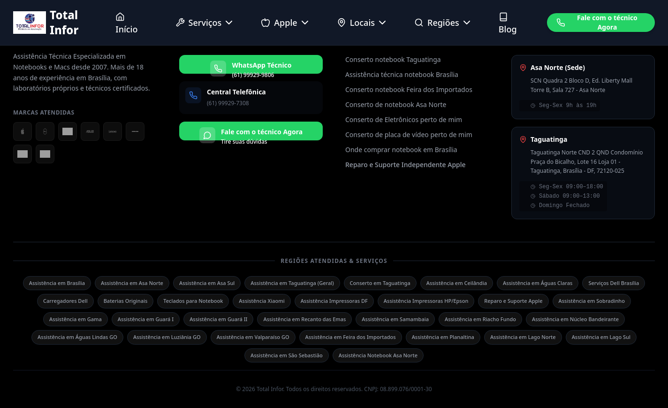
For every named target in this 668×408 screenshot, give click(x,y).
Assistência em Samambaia (395, 319)
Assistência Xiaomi (261, 300)
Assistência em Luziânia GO (167, 336)
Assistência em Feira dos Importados (350, 336)
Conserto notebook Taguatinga (393, 59)
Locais (362, 22)
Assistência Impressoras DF (334, 300)
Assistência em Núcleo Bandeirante (575, 319)
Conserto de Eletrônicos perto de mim (403, 119)
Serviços (205, 22)
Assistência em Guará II (218, 319)
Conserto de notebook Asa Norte (395, 104)
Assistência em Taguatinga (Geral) (292, 282)
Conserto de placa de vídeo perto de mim (408, 134)
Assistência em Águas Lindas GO (77, 336)
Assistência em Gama (75, 319)
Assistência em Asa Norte (132, 282)
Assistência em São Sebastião (286, 355)
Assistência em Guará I (146, 319)
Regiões (443, 22)
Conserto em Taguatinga (380, 282)
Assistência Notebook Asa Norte (378, 355)
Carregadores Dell (65, 300)
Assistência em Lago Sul (601, 336)
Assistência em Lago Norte (523, 336)
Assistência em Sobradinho (592, 300)
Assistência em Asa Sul (207, 282)
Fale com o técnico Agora (597, 22)
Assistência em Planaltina (443, 336)
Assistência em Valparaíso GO (253, 336)
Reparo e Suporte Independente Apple (405, 164)
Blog (508, 23)
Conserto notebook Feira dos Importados (408, 89)
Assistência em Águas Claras (538, 282)
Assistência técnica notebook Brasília (401, 74)
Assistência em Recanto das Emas (304, 319)
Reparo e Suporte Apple (513, 300)
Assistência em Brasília (57, 282)
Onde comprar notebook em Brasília (401, 149)
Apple (285, 22)
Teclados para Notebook (193, 300)
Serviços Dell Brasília (613, 282)
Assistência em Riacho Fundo (480, 319)
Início (126, 23)
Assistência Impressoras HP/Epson (426, 300)
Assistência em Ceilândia (456, 282)
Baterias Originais (126, 300)
